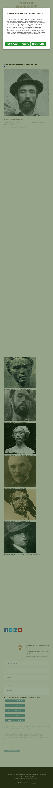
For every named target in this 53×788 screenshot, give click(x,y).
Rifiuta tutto (38, 44)
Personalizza (12, 44)
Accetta (25, 44)
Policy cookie (41, 32)
